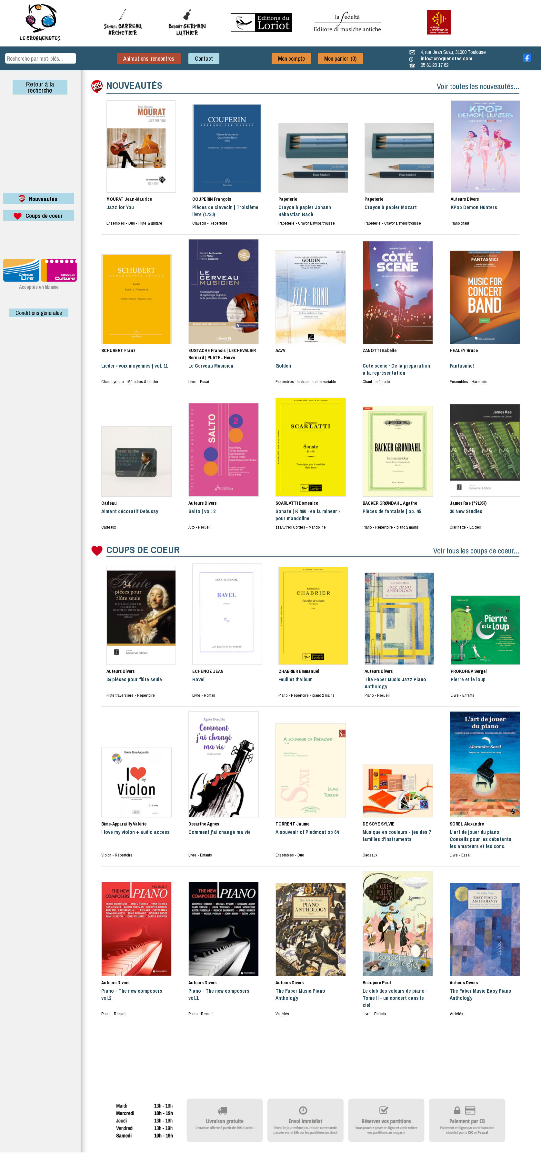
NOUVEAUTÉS (134, 85)
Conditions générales (38, 313)
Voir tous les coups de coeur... (476, 550)
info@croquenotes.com (446, 58)
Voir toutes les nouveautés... (478, 86)
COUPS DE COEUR (143, 549)
